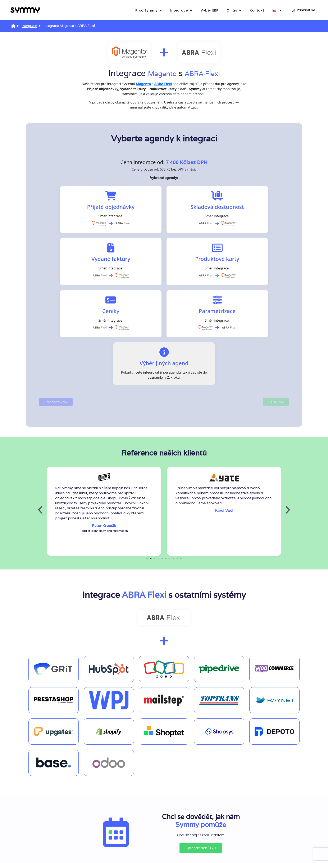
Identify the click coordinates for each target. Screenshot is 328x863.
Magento (158, 72)
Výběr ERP (209, 10)
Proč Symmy (148, 10)
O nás (234, 10)
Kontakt (257, 10)
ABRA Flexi (206, 72)
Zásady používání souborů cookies (84, 848)
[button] (40, 417)
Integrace (181, 10)
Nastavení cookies (243, 848)
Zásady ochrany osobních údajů (164, 848)
